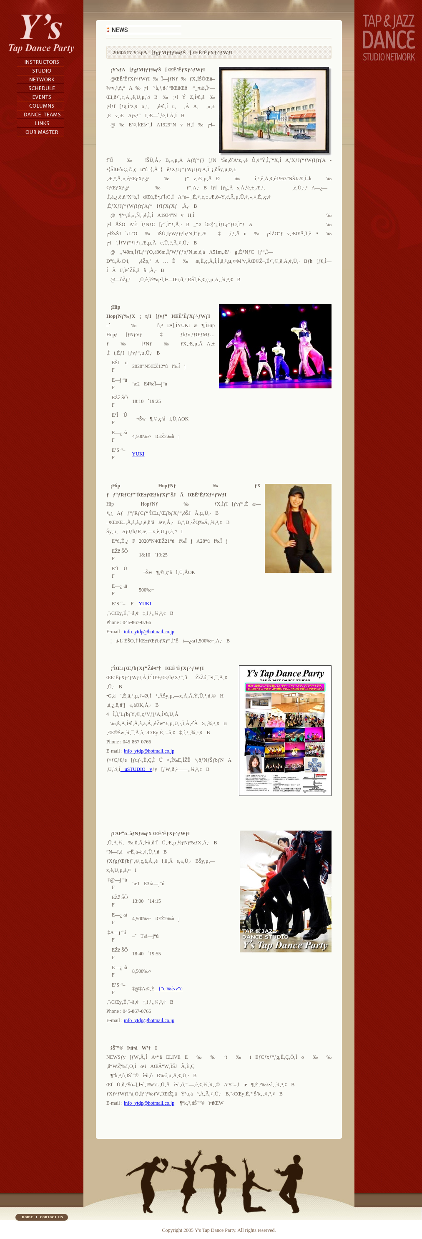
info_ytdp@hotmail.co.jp (149, 632)
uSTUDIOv (136, 769)
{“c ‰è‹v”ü (168, 989)
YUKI (138, 454)
